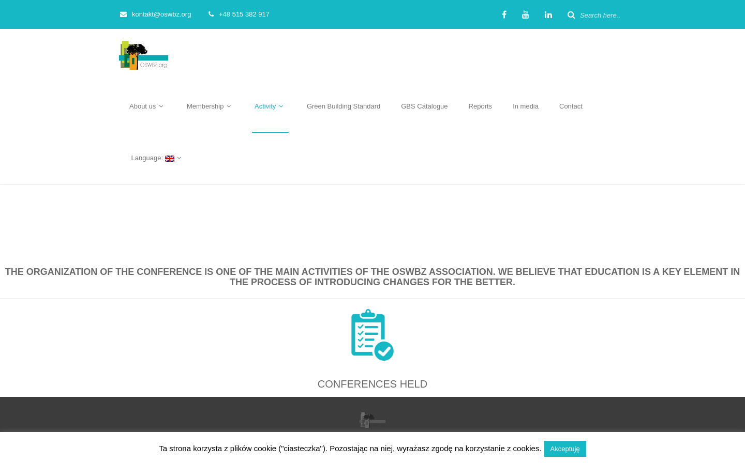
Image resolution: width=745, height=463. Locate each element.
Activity (270, 106)
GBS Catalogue (424, 106)
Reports (481, 106)
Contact (571, 106)
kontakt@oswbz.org (155, 14)
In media (526, 106)
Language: (156, 158)
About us (147, 106)
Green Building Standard (343, 106)
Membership (210, 106)
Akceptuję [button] (565, 449)
